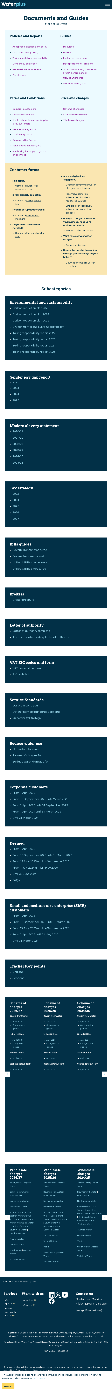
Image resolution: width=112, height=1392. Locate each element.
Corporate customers (24, 109)
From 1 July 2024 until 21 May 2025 (35, 867)
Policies (24, 1367)
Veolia (46, 1247)
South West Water (18, 1230)
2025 (16, 400)
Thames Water (17, 1239)
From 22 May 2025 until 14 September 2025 (41, 861)
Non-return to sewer (26, 749)
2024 (16, 394)
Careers (29, 1305)
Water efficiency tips (74, 83)
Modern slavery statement (27, 69)
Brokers (67, 52)
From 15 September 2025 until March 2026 (40, 799)
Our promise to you (25, 705)
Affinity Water (16, 1183)
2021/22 (18, 437)
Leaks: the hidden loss (75, 58)
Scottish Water (50, 1212)
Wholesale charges (73, 120)
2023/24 (18, 450)
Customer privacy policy (25, 52)
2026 (16, 512)
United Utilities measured (29, 568)
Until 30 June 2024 (24, 874)
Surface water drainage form (32, 761)
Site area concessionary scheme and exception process (79, 209)
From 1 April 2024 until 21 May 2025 (35, 934)
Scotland (19, 978)
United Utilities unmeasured (31, 562)
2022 (15, 382)
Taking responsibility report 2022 (34, 333)
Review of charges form (28, 755)
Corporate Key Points (24, 140)
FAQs (16, 880)
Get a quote (10, 1302)
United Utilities (17, 1245)
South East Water (25, 1223)
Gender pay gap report (25, 64)
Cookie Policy (90, 1367)
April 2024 (84, 1022)
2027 (16, 518)
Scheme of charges (73, 109)
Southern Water (18, 1233)
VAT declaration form (27, 668)
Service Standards (73, 78)
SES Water (15, 1219)
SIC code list (21, 674)
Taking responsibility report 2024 (34, 345)
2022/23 (18, 443)
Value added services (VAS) (27, 146)
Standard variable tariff (76, 114)
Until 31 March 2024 (25, 817)
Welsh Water (16, 1250)
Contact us (83, 1299)
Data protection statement (78, 64)
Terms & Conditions (37, 1367)
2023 (16, 387)
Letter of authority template (31, 630)
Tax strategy (19, 75)
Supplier (28, 1370)
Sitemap (19, 1370)
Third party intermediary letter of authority (41, 637)
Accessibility (9, 1370)
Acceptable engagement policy (30, 47)
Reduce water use (76, 245)
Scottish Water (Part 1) (20, 1212)
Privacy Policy (77, 1367)
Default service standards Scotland (36, 711)
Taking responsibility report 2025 (34, 351)
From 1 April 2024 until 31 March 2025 (37, 811)
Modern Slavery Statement (58, 1367)
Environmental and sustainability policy (38, 326)
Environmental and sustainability (30, 58)
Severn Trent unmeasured (30, 550)
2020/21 (18, 431)
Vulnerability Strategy (27, 718)
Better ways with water (10, 1312)
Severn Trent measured (28, 556)
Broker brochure (24, 599)
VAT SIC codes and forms (79, 230)
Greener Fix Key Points (24, 129)
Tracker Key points (23, 134)
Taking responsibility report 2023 (34, 339)
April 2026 (17, 1022)
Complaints (102, 1367)
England (18, 971)
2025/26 (18, 462)
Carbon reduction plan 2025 (31, 320)
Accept (8, 1386)
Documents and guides (43, 1370)
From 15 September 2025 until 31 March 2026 (42, 855)
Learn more (39, 1378)
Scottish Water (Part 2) (20, 1216)
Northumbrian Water (20, 1201)
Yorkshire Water (17, 1259)
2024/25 (18, 456)
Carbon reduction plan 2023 (31, 308)
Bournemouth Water (19, 1192)
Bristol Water (16, 1195)
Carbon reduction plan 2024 (31, 314)
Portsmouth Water (18, 1207)
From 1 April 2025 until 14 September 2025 (40, 805)
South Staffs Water (20, 1226)
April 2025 (51, 1022)
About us (29, 1300)
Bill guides (68, 47)
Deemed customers (23, 114)
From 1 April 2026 (24, 792)
